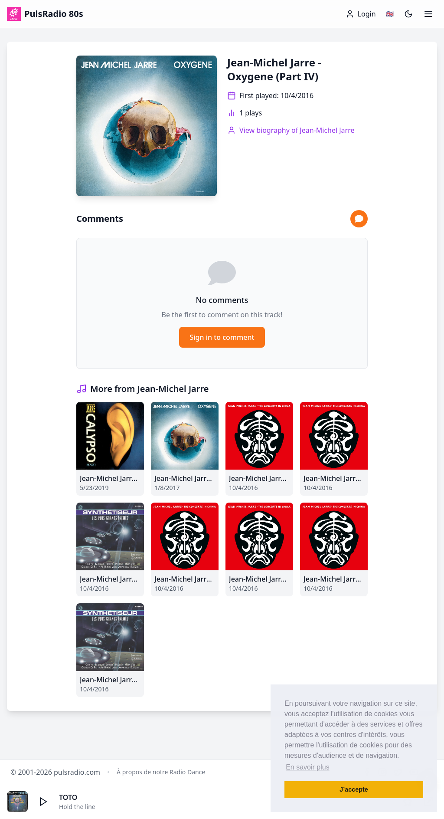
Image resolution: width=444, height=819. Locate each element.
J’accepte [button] (354, 789)
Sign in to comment (221, 337)
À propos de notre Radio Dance (161, 772)
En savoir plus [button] (308, 767)
